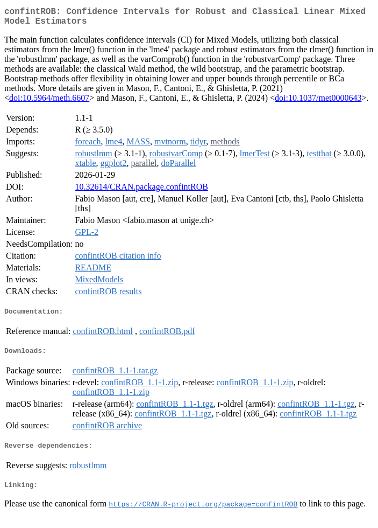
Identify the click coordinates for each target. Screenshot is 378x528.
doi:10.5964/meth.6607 (49, 102)
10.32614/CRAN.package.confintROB (141, 191)
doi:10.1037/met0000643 (318, 102)
